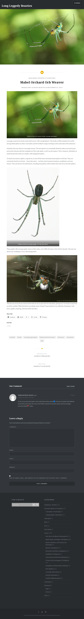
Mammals (47, 585)
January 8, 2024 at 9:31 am (26, 397)
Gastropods (47, 529)
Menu (78, 3)
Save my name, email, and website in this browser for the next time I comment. (38, 478)
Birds (45, 522)
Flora (45, 526)
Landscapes (47, 582)
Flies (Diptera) (50, 569)
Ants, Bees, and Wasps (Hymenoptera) (57, 536)
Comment (13, 427)
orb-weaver (70, 337)
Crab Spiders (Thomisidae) (53, 511)
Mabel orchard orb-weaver (47, 337)
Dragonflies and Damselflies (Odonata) (57, 565)
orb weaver (61, 337)
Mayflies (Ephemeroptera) (53, 578)
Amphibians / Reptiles (50, 505)
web (42, 341)
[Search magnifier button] (37, 504)
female (19, 337)
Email (11, 458)
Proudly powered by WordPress (32, 615)
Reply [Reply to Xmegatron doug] (73, 395)
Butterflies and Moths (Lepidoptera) (56, 551)
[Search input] (22, 505)
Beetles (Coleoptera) (52, 548)
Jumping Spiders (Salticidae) (54, 515)
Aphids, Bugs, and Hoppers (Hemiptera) (57, 539)
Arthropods (47, 518)
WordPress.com (55, 615)
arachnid (12, 337)
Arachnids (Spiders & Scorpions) (42, 78)
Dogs (47, 588)
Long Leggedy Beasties (17, 6)
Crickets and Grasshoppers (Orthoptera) (57, 560)
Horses (48, 592)
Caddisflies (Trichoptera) (53, 554)
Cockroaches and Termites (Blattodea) (57, 557)
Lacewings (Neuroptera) (53, 572)
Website (12, 467)
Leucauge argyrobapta (30, 337)
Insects (46, 533)
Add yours (71, 386)
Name (11, 450)
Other (46, 595)
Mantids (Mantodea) (52, 575)
